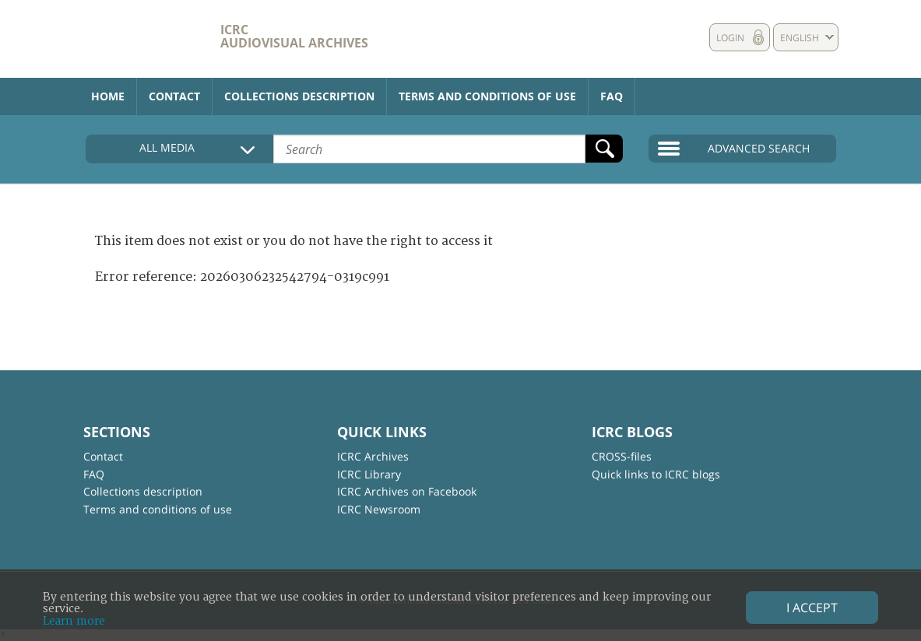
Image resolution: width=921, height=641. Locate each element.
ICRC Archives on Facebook (406, 491)
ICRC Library (369, 474)
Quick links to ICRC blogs (656, 474)
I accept (812, 607)
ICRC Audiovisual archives (294, 36)
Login (730, 37)
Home (108, 96)
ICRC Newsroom (378, 509)
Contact (174, 96)
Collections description (299, 96)
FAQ (611, 96)
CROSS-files (622, 456)
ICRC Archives (373, 456)
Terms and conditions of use (487, 96)
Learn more (74, 621)
